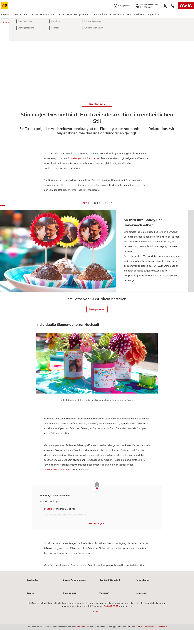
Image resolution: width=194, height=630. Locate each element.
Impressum (162, 627)
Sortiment (104, 593)
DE (93, 611)
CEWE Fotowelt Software (57, 469)
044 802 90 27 (111, 606)
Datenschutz (150, 627)
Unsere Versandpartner (74, 580)
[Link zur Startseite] (31, 5)
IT (101, 611)
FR (97, 611)
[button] (165, 5)
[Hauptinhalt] (97, 299)
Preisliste (81, 627)
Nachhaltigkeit (143, 580)
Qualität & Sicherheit (109, 580)
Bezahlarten (32, 580)
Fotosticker (93, 158)
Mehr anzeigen (96, 523)
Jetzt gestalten (97, 309)
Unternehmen (69, 593)
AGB (140, 627)
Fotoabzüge (74, 158)
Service (30, 593)
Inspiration (141, 593)
